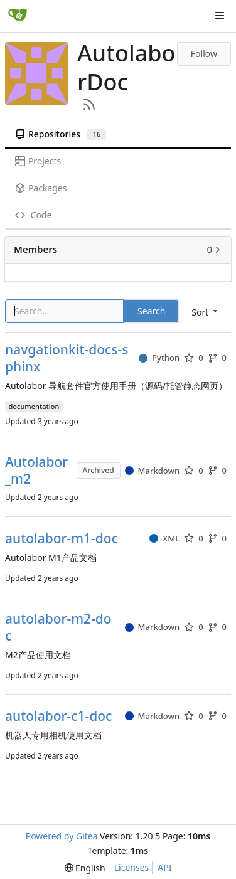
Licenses (131, 867)
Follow (204, 54)
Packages (41, 188)
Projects (38, 161)
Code (33, 215)
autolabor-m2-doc (58, 627)
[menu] (85, 868)
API (164, 867)
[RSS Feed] (89, 104)
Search (151, 311)
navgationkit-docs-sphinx (67, 358)
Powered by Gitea (62, 836)
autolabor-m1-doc (61, 538)
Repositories (60, 134)
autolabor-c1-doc (58, 716)
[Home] (17, 15)
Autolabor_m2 (36, 470)
